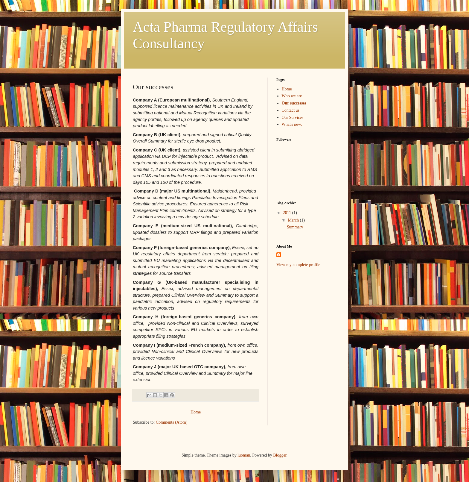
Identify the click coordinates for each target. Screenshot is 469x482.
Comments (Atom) (171, 422)
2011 (287, 212)
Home (196, 412)
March (294, 220)
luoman (243, 455)
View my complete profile (298, 265)
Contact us (291, 110)
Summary (295, 227)
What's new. (292, 124)
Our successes (294, 103)
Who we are (292, 96)
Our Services (293, 117)
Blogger (279, 455)
